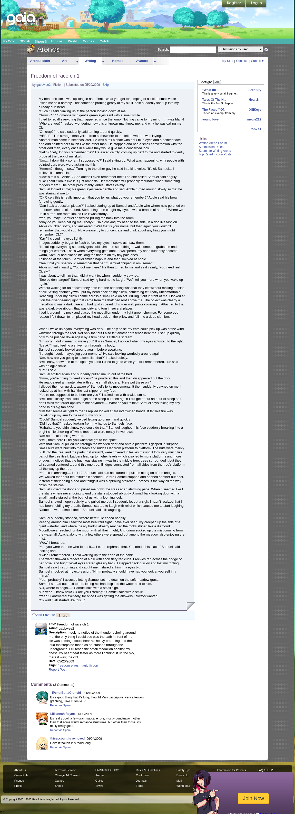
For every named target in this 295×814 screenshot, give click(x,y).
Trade (139, 785)
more (77, 61)
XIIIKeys (254, 109)
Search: (163, 49)
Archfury (254, 90)
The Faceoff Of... (214, 109)
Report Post (57, 669)
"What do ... (210, 90)
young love (210, 119)
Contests (242, 61)
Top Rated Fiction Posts (215, 154)
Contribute (142, 775)
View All (256, 128)
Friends (19, 780)
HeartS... (254, 99)
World (72, 41)
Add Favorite (45, 615)
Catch (104, 41)
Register (234, 4)
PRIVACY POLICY (107, 770)
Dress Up (182, 775)
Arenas (99, 775)
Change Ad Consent (67, 775)
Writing (90, 61)
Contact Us (21, 775)
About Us (20, 770)
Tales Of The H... (214, 99)
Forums (56, 41)
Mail (179, 780)
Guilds (99, 780)
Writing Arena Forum (213, 143)
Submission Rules (211, 147)
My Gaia (9, 41)
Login (256, 4)
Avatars (142, 61)
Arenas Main (40, 61)
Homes (117, 61)
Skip (106, 85)
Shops (41, 41)
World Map (183, 785)
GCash (25, 41)
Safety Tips (183, 770)
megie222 (253, 119)
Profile (18, 785)
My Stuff (227, 61)
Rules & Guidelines (148, 770)
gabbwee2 (44, 85)
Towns (99, 785)
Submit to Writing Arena (215, 151)
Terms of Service (65, 770)
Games (88, 41)
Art (64, 61)
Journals (141, 780)
